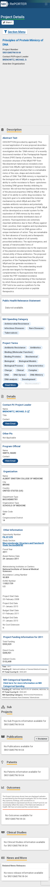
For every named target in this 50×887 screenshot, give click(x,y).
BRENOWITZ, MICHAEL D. (16, 411)
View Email (10, 423)
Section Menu (14, 31)
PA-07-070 (8, 537)
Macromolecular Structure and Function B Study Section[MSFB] (23, 544)
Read (10, 385)
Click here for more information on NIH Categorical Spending (22, 684)
